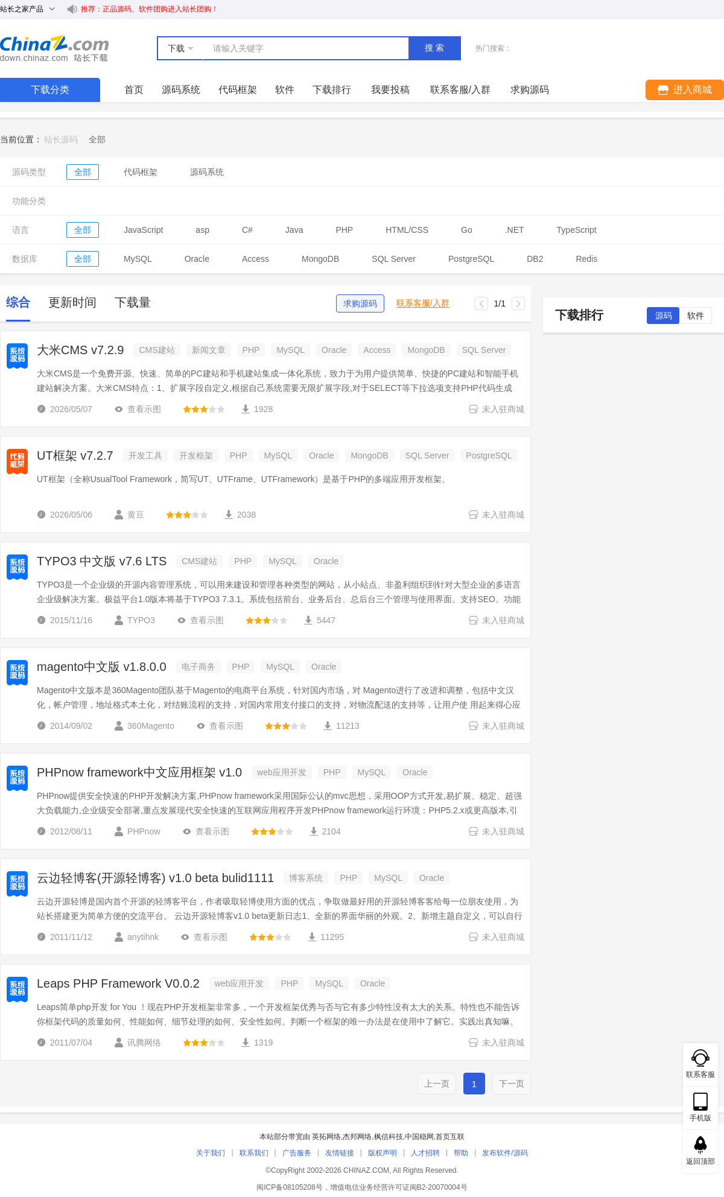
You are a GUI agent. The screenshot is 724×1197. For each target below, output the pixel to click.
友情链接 (339, 1153)
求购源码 (360, 303)
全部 (82, 172)
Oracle (197, 259)
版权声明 (382, 1153)
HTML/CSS (407, 230)
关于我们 (210, 1153)
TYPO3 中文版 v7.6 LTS (102, 561)
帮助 (461, 1153)
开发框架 (196, 455)
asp (202, 230)
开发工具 (145, 455)
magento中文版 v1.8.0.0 (102, 666)
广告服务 (296, 1153)
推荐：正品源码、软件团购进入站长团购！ (149, 9)
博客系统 (306, 878)
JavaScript (143, 230)
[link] (97, 139)
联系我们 (254, 1153)
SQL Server (394, 259)
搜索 (435, 47)
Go (466, 230)
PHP (344, 230)
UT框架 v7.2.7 (75, 455)
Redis (586, 259)
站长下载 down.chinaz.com (54, 48)
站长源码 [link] (61, 139)
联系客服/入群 (422, 303)
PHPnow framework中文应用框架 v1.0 (139, 772)
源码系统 (181, 89)
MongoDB (320, 259)
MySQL (138, 259)
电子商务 (198, 667)
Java (294, 230)
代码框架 (237, 89)
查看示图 (137, 409)
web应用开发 (281, 772)
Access (255, 259)
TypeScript (577, 230)
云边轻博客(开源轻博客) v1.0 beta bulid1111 (155, 877)
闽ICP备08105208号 (289, 1187)
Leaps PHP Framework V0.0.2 (118, 983)
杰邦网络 (357, 1136)
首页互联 (450, 1136)
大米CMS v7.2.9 (80, 350)
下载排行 (332, 89)
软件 (284, 89)
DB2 (535, 259)
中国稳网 (419, 1136)
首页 (134, 89)
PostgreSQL (471, 259)
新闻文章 (209, 350)
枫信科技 (388, 1136)
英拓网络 (326, 1136)
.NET (514, 230)
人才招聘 (425, 1153)
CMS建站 (156, 350)
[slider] (204, 409)
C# (247, 230)
